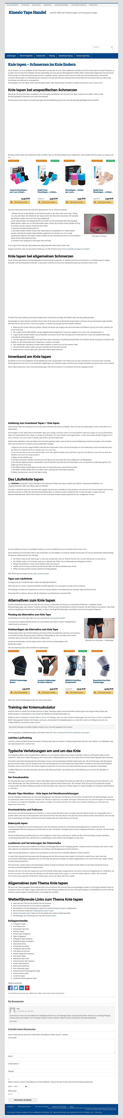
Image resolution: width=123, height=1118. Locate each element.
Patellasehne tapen (59, 908)
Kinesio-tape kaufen (95, 83)
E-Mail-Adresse (14, 1064)
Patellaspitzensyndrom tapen (43, 911)
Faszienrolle (40, 56)
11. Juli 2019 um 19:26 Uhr (25, 1011)
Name (10, 1056)
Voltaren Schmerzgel (59, 1106)
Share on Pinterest (27, 988)
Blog (71, 1106)
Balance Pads (96, 717)
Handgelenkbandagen (61, 5)
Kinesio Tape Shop (83, 56)
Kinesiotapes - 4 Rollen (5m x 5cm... (74, 191)
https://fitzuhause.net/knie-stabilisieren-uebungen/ (71, 733)
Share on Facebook (10, 988)
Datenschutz (112, 1109)
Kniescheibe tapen (24, 913)
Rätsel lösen (12, 1091)
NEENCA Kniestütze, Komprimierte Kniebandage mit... (73, 681)
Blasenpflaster (36, 5)
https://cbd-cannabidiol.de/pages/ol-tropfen (73, 249)
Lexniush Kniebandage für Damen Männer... (47, 681)
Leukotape (10, 1106)
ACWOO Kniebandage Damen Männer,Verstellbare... (18, 681)
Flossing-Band (55, 618)
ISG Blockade (93, 5)
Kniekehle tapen (50, 916)
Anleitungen (11, 56)
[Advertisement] (61, 29)
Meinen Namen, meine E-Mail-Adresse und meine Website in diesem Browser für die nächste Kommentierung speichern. (50, 1082)
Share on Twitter (16, 988)
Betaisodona (48, 5)
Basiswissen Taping (66, 56)
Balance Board (41, 717)
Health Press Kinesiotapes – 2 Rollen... (47, 191)
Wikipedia (47, 903)
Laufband (28, 744)
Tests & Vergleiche (26, 56)
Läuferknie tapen (43, 574)
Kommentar (12, 1038)
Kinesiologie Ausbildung (78, 5)
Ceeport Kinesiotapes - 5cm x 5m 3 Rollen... (19, 191)
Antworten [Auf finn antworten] (13, 1021)
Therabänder (25, 5)
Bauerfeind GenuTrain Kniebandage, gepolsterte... (101, 681)
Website (11, 1071)
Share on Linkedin (21, 988)
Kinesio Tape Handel (27, 12)
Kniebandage (47, 700)
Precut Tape (30, 324)
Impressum (105, 1109)
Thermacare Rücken (24, 1106)
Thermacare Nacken (41, 1106)
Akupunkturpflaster (12, 5)
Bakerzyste (14, 827)
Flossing (52, 56)
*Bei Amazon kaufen (20, 202)
